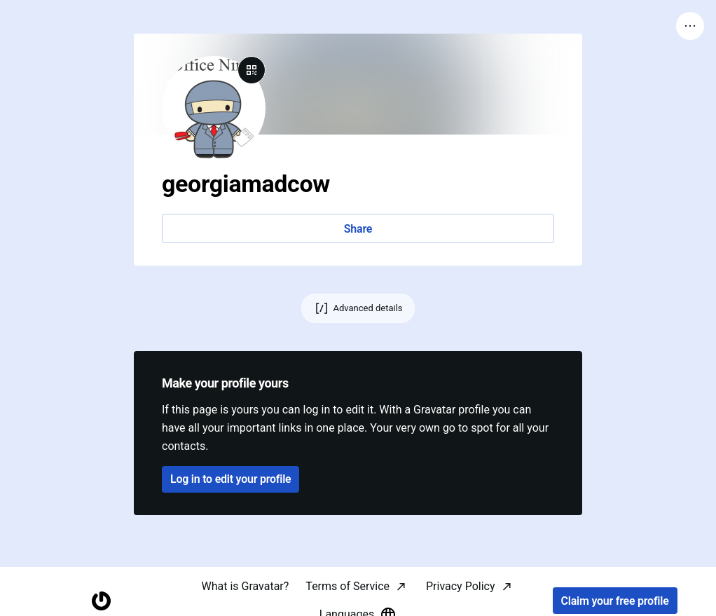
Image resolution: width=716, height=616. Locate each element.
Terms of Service (347, 586)
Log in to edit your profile (230, 479)
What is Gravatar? (245, 586)
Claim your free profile (615, 601)
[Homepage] (101, 600)
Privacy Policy (460, 586)
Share (358, 228)
